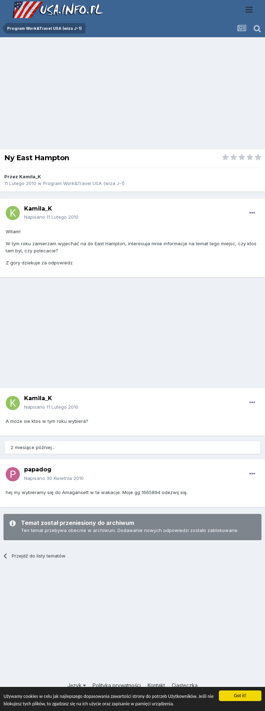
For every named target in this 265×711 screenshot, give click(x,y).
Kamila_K (30, 176)
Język (76, 685)
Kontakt (156, 685)
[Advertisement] (133, 95)
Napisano (51, 217)
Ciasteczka (185, 685)
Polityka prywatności (117, 685)
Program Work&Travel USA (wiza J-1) (84, 183)
